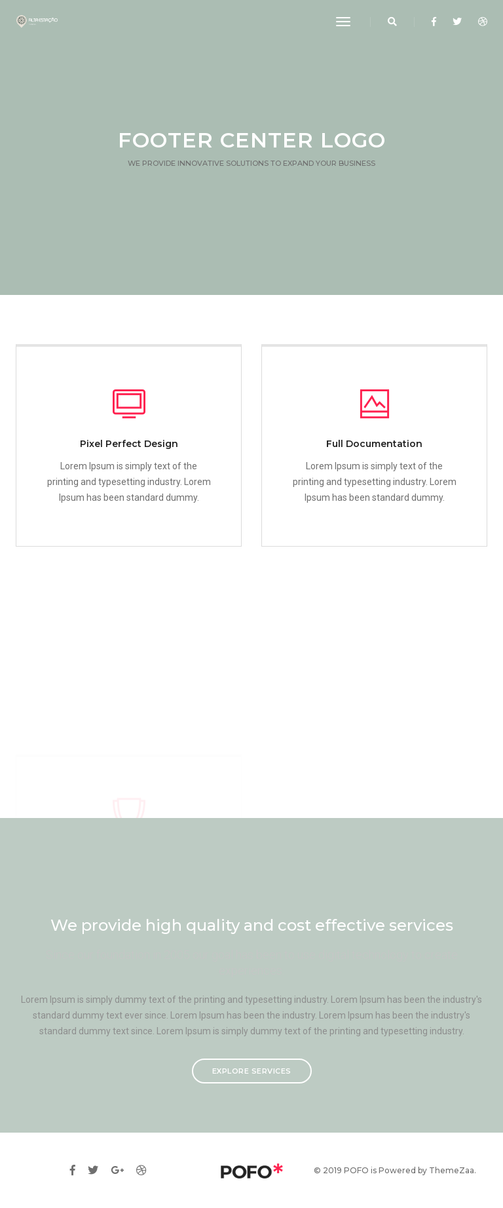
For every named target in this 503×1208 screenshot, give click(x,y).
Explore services (251, 1071)
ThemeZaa (451, 1170)
